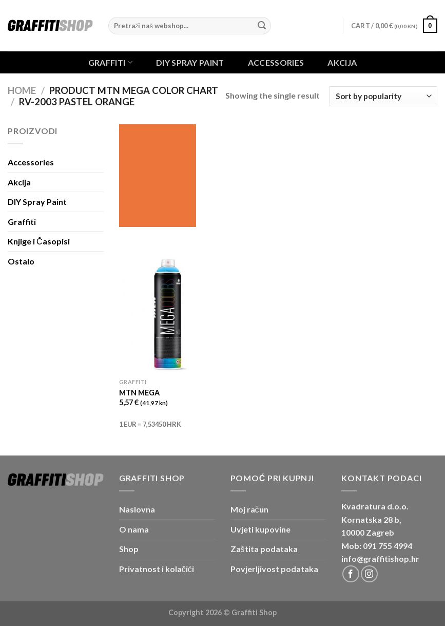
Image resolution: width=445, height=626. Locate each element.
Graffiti (110, 62)
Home (22, 90)
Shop (129, 549)
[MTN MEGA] (169, 313)
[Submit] (261, 25)
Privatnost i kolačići (156, 569)
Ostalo (21, 261)
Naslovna (137, 509)
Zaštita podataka (264, 549)
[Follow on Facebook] (350, 573)
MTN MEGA (139, 392)
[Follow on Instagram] (369, 573)
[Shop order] (383, 96)
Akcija (342, 63)
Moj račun (249, 509)
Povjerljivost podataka (274, 569)
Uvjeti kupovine (260, 529)
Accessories (276, 63)
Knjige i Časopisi (39, 241)
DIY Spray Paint (190, 63)
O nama (134, 529)
